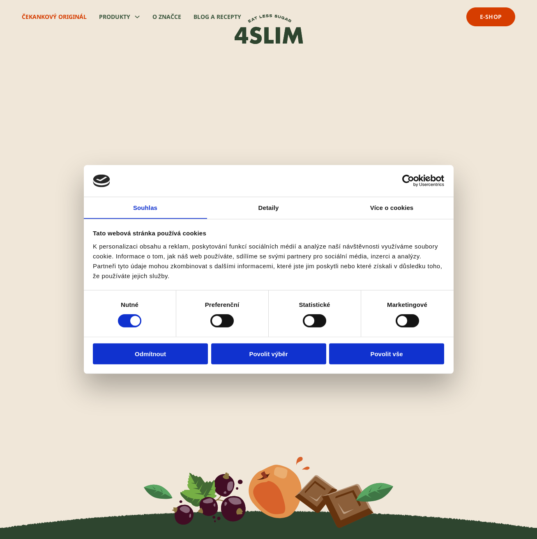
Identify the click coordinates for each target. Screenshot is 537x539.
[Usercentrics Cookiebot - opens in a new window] (408, 181)
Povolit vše (386, 353)
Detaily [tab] (268, 207)
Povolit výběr (268, 353)
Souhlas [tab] (145, 207)
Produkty (114, 17)
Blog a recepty (217, 17)
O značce (166, 17)
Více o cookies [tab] (392, 207)
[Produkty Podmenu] (137, 17)
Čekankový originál (54, 17)
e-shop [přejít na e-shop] (491, 17)
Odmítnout (150, 353)
